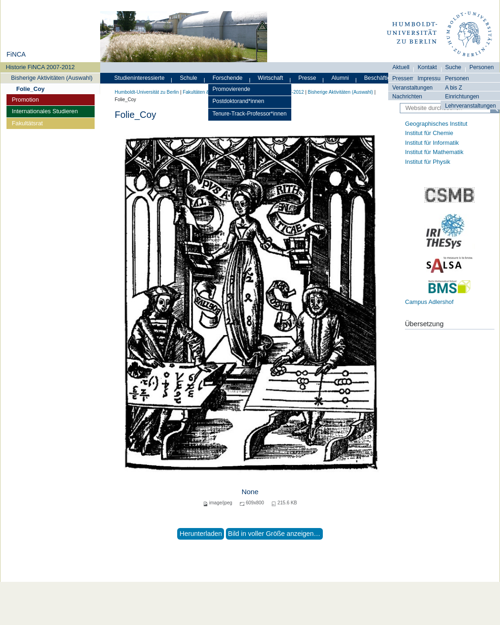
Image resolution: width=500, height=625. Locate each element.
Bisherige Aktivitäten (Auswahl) (52, 77)
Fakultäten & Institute (205, 92)
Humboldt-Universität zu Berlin (147, 92)
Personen (457, 78)
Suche (453, 67)
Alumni (340, 78)
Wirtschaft (270, 78)
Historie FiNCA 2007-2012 (40, 67)
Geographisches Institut (436, 123)
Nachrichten (407, 96)
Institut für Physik (427, 161)
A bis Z (453, 87)
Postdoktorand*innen (238, 101)
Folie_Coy (30, 88)
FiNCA (16, 54)
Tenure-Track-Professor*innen (249, 113)
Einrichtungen (462, 96)
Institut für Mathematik (434, 151)
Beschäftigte (380, 78)
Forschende (227, 78)
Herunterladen (200, 533)
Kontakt (427, 67)
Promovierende (231, 89)
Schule (189, 78)
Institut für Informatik (432, 142)
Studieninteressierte (139, 78)
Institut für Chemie (429, 132)
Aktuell (401, 67)
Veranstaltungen (412, 87)
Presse (307, 78)
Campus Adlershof (429, 301)
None (250, 492)
